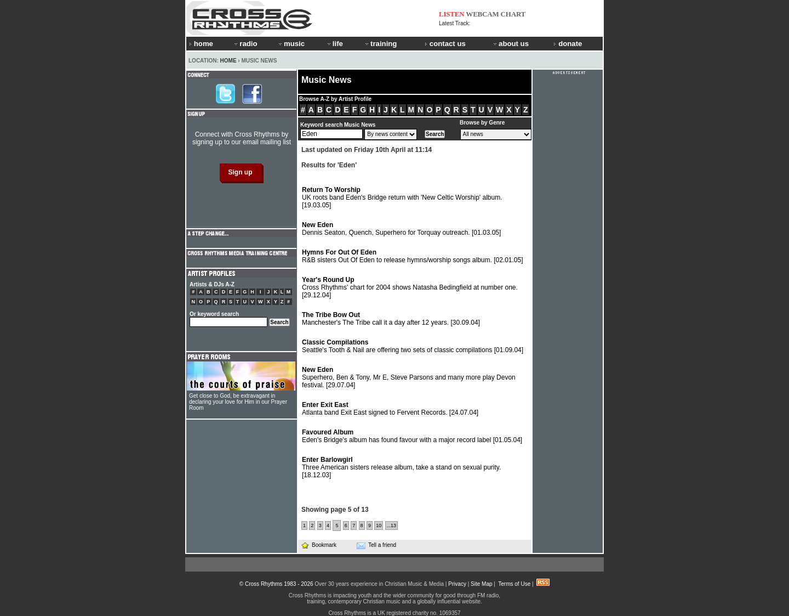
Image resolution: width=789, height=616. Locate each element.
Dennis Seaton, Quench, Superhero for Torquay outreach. (401, 228)
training (380, 43)
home (201, 43)
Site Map (481, 584)
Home (228, 61)
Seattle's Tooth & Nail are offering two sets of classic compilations (412, 346)
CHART (513, 14)
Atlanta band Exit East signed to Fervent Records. (390, 408)
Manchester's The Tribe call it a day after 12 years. (391, 318)
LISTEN (452, 14)
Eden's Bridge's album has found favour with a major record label (412, 436)
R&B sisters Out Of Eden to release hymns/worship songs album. (412, 256)
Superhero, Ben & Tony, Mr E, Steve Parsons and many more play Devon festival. (409, 377)
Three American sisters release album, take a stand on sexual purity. (401, 467)
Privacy (457, 584)
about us (510, 43)
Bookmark (318, 545)
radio (245, 43)
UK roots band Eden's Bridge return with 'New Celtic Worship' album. (402, 197)
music (291, 43)
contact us (445, 43)
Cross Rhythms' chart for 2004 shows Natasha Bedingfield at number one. (410, 287)
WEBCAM (482, 14)
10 (378, 525)
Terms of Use (514, 584)
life (334, 43)
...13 (392, 525)
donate (567, 43)
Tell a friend (376, 545)
